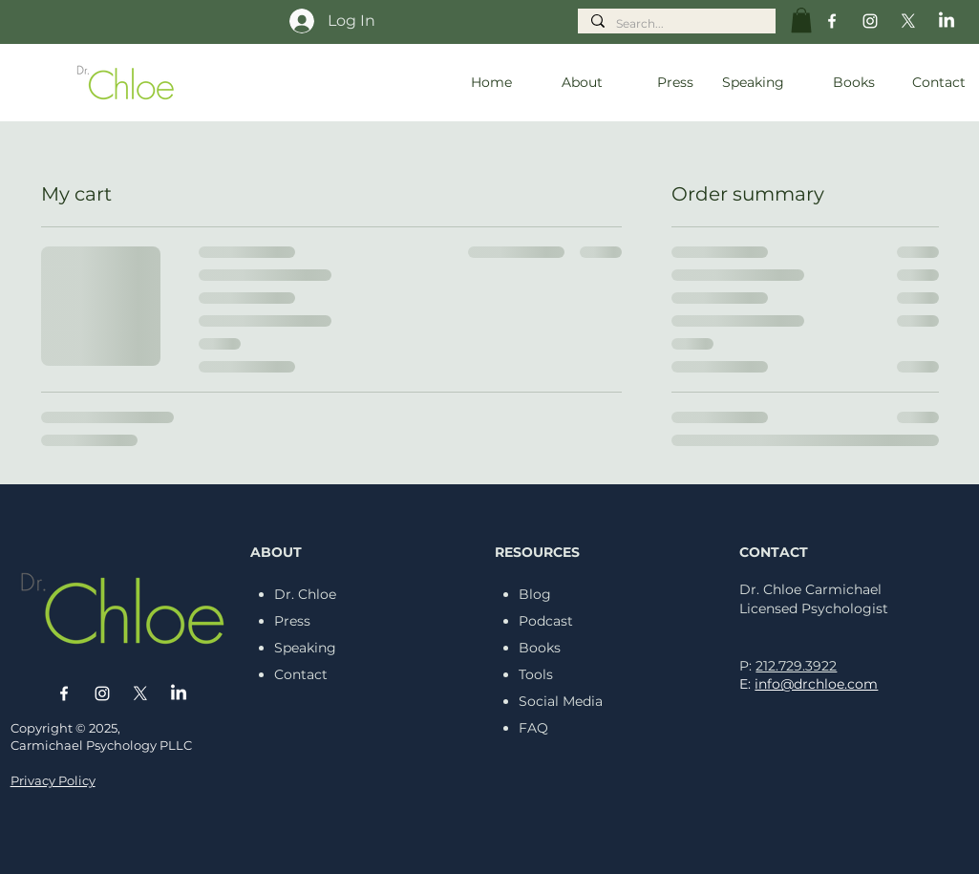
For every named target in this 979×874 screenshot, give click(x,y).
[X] (908, 21)
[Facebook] (831, 21)
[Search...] (675, 24)
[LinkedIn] (946, 21)
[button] (801, 20)
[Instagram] (870, 21)
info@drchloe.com (816, 684)
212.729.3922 (796, 665)
